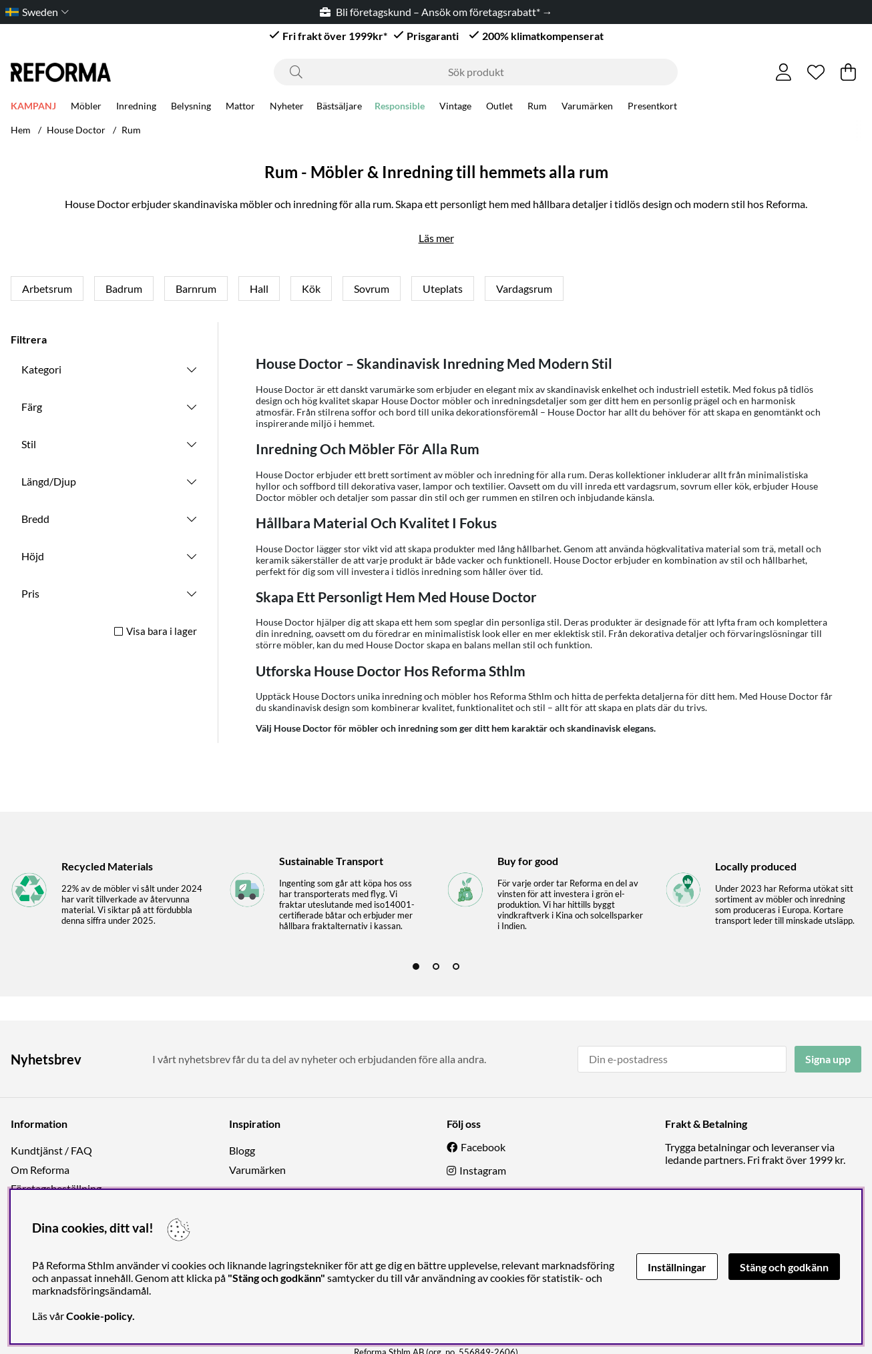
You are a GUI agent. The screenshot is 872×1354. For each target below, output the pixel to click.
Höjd (32, 556)
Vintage (455, 107)
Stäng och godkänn (784, 1267)
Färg (31, 406)
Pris (30, 593)
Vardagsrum (524, 288)
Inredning (136, 107)
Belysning (191, 107)
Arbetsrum (47, 288)
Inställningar (677, 1267)
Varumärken (587, 107)
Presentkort (652, 107)
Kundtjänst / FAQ (51, 1150)
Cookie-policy (99, 1315)
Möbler (86, 107)
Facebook (483, 1147)
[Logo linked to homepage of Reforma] (61, 72)
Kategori (41, 369)
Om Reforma (40, 1169)
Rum (537, 107)
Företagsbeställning (56, 1188)
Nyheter (287, 107)
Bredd (35, 518)
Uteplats (443, 288)
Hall (259, 288)
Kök (311, 288)
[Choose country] (34, 11)
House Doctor (76, 129)
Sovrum (371, 288)
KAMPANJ (33, 107)
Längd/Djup (48, 481)
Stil (28, 444)
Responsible (400, 107)
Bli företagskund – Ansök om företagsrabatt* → (436, 11)
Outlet (499, 107)
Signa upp (828, 1059)
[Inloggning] (784, 72)
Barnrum (196, 288)
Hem (21, 129)
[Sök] (476, 72)
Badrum (123, 288)
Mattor (240, 107)
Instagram (482, 1170)
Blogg (242, 1150)
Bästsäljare (339, 107)
